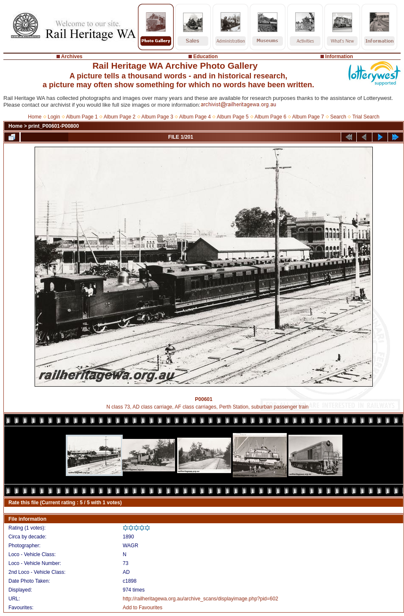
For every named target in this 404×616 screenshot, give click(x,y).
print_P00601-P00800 (53, 126)
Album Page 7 (308, 117)
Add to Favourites (142, 608)
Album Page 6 (270, 117)
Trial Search (365, 117)
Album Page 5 (232, 117)
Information (339, 56)
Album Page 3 (157, 117)
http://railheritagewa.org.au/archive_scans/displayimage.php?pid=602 (200, 599)
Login (54, 117)
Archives (72, 56)
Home (34, 117)
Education (205, 56)
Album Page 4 (195, 117)
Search (338, 117)
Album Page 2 (119, 117)
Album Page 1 (81, 117)
